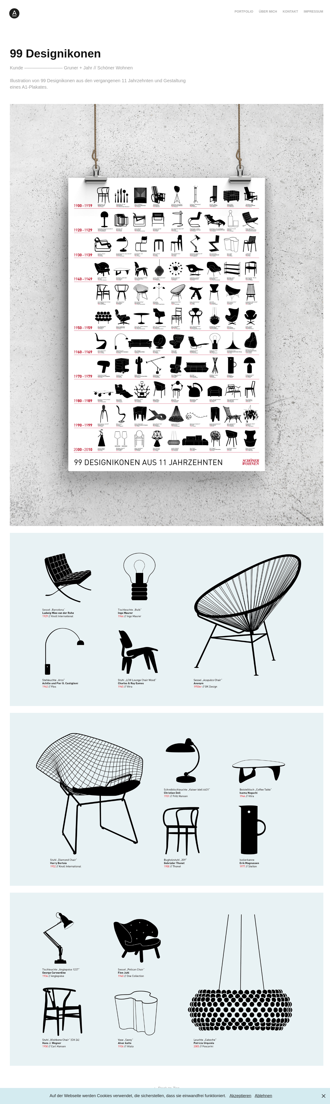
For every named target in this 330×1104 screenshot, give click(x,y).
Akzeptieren (240, 1095)
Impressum (313, 11)
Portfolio (243, 11)
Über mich (268, 11)
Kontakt (290, 11)
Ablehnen (263, 1095)
